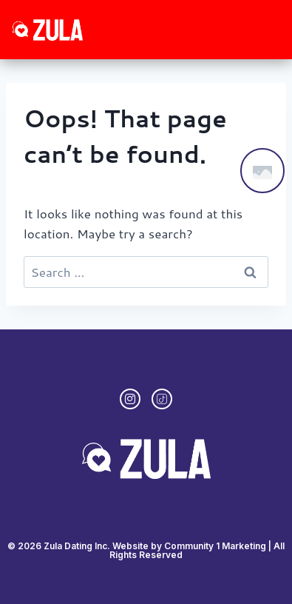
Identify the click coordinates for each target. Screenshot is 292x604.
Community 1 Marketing (215, 545)
